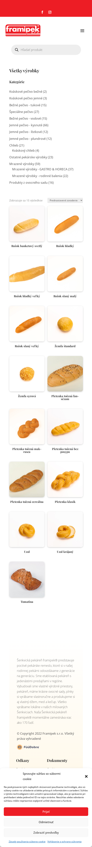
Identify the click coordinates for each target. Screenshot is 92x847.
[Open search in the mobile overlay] (46, 50)
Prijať (46, 811)
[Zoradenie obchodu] (65, 200)
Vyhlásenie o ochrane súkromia (64, 841)
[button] (86, 776)
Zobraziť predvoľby (46, 832)
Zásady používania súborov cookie (27, 841)
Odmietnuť (46, 822)
